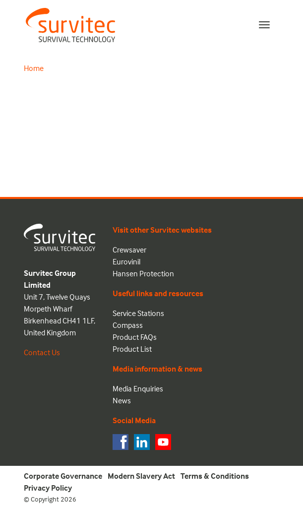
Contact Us (42, 352)
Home (34, 68)
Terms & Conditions (215, 476)
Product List (132, 349)
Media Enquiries (138, 388)
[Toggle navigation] (264, 25)
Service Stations (138, 313)
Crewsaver (129, 249)
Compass (128, 325)
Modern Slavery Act (141, 476)
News (122, 400)
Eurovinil (126, 261)
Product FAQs (135, 337)
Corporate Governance (63, 476)
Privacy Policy (48, 488)
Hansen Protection (143, 273)
